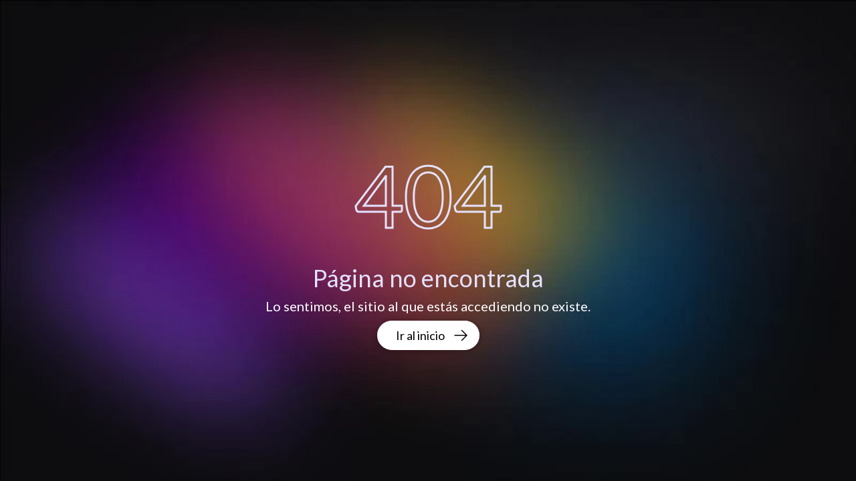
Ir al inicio (432, 335)
